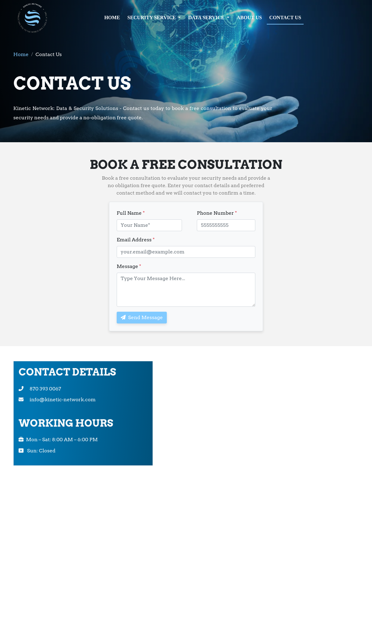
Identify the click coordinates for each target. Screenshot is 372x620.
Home (20, 54)
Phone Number (217, 213)
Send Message (142, 317)
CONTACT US (285, 17)
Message (129, 266)
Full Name (131, 213)
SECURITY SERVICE (152, 17)
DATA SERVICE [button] (207, 17)
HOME (112, 17)
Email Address (136, 240)
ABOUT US (249, 17)
